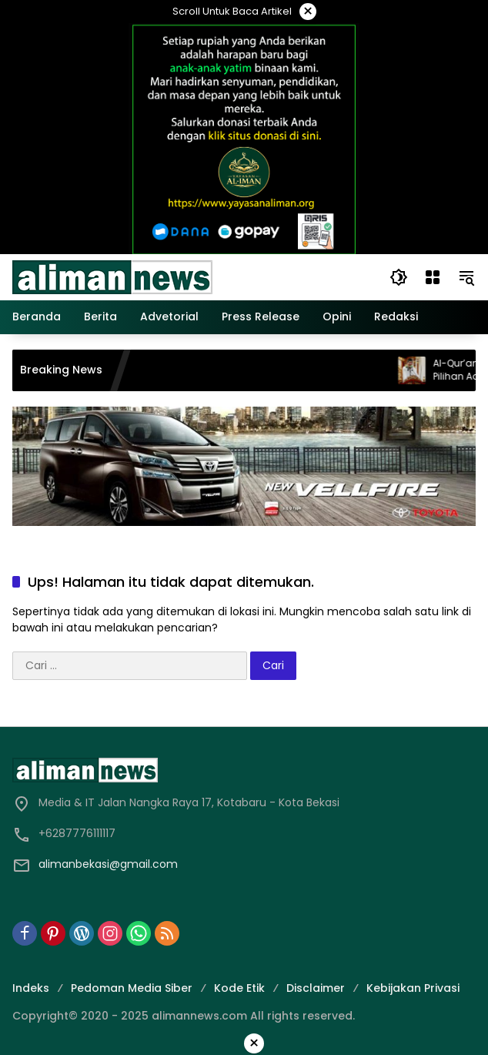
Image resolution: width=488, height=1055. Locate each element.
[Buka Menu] (432, 277)
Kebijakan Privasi (413, 988)
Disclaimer (315, 988)
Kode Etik (239, 988)
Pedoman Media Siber (131, 988)
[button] (398, 277)
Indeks (30, 988)
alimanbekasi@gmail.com (108, 864)
